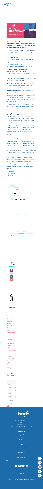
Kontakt (21, 450)
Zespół (21, 437)
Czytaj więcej (16, 201)
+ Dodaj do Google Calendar (22, 214)
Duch (8, 337)
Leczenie (9, 345)
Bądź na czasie (21, 449)
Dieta (8, 334)
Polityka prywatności (21, 475)
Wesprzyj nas (21, 452)
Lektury (9, 347)
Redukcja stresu (10, 358)
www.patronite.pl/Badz (19, 80)
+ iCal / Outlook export (22, 219)
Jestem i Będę (10, 343)
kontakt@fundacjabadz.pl (22, 69)
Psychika (9, 356)
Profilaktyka (10, 354)
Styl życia (9, 364)
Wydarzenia (9, 371)
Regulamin (21, 473)
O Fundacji (21, 434)
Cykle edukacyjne (11, 332)
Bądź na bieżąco (11, 325)
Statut (21, 436)
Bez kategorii (10, 327)
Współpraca (21, 439)
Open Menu (40, 5)
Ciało (8, 330)
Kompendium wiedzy (21, 447)
